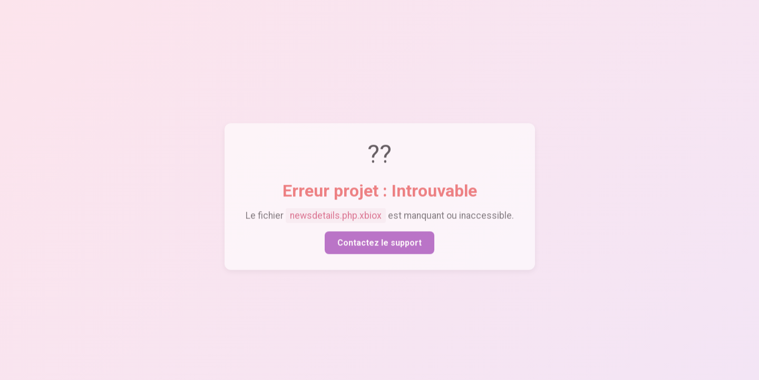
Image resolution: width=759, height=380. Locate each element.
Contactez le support (379, 244)
